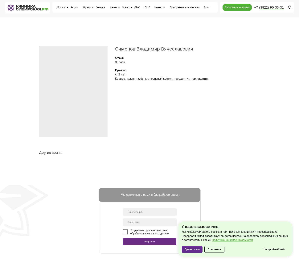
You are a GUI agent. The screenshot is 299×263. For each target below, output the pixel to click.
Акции (74, 7)
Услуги (61, 7)
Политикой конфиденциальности (232, 239)
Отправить (149, 241)
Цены (113, 7)
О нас (125, 7)
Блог (207, 7)
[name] (150, 222)
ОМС (147, 7)
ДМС (137, 7)
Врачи (87, 7)
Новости (159, 7)
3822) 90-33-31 (272, 7)
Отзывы (100, 7)
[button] (237, 7)
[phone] (150, 212)
